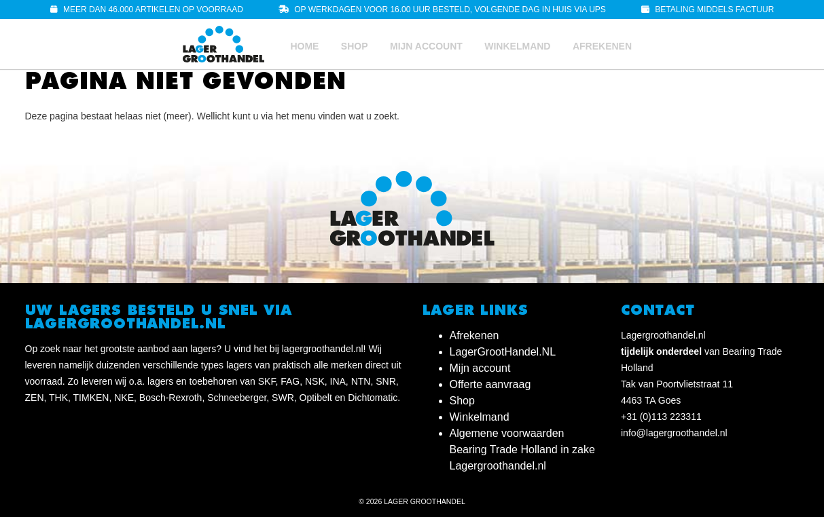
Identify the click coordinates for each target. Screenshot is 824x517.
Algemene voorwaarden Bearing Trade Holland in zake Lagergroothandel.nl (522, 449)
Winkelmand (517, 46)
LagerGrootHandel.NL (503, 352)
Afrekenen (602, 46)
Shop (354, 46)
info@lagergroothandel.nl (674, 432)
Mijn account (426, 46)
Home (304, 46)
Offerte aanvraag (490, 384)
